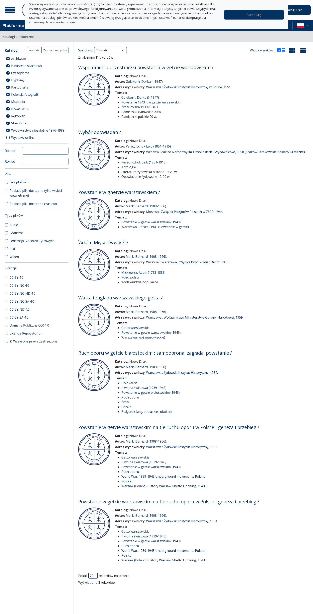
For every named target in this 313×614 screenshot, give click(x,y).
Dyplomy (17, 80)
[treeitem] (36, 58)
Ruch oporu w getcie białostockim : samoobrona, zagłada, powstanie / (155, 352)
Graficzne (17, 233)
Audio (14, 225)
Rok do (10, 161)
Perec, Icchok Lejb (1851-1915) (143, 162)
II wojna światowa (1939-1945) (143, 388)
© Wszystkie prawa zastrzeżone (33, 341)
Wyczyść (34, 50)
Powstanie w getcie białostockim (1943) (150, 392)
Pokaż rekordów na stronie (103, 576)
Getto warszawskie (135, 328)
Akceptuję (254, 15)
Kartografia (19, 87)
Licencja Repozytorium (26, 333)
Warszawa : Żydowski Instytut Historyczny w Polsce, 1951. (188, 87)
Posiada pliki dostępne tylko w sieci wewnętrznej (36, 193)
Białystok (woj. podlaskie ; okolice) (146, 411)
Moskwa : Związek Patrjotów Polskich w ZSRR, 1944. (184, 212)
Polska (126, 407)
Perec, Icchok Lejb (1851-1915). (148, 146)
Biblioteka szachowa (26, 66)
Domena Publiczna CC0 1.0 (29, 325)
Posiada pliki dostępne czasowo (33, 204)
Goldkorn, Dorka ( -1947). (144, 81)
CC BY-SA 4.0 (19, 317)
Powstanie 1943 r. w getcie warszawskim (151, 102)
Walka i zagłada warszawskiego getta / (120, 297)
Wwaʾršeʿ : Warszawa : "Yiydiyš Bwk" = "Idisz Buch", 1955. (187, 262)
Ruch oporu (130, 397)
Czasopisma (20, 73)
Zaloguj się (294, 10)
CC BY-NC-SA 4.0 (22, 301)
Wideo (14, 257)
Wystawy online (23, 137)
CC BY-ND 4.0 (20, 309)
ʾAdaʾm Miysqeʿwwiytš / (103, 242)
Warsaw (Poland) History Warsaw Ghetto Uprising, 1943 (163, 486)
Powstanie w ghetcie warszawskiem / (119, 192)
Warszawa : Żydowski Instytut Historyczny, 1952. (182, 372)
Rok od (10, 151)
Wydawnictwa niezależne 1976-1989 (37, 130)
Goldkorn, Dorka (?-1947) (140, 97)
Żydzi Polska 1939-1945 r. (140, 107)
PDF (13, 249)
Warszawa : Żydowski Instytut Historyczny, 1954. (182, 521)
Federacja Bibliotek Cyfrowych (32, 241)
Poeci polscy (130, 277)
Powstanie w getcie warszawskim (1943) (151, 222)
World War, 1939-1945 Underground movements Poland (163, 476)
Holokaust (129, 383)
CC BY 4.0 (16, 277)
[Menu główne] (9, 10)
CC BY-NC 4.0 (19, 285)
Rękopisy (18, 116)
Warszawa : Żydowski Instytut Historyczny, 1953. (182, 447)
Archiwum (18, 58)
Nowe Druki (20, 109)
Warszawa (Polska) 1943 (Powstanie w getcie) (155, 227)
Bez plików (18, 182)
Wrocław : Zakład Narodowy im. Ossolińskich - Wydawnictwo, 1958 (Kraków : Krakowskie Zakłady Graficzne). (225, 152)
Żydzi (125, 402)
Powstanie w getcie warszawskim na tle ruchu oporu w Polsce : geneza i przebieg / (168, 427)
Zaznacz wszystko (55, 50)
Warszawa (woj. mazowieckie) (143, 337)
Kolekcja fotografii (25, 94)
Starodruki (19, 123)
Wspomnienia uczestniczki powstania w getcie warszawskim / (146, 67)
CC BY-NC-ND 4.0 (22, 293)
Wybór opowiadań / (99, 132)
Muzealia (18, 101)
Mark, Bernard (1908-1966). (146, 206)
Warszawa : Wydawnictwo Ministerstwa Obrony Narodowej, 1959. (194, 317)
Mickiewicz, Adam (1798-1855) (143, 272)
